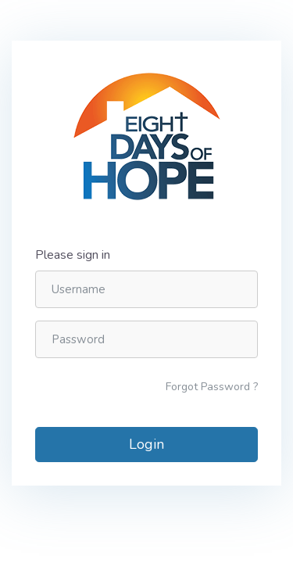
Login (146, 444)
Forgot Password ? (212, 386)
